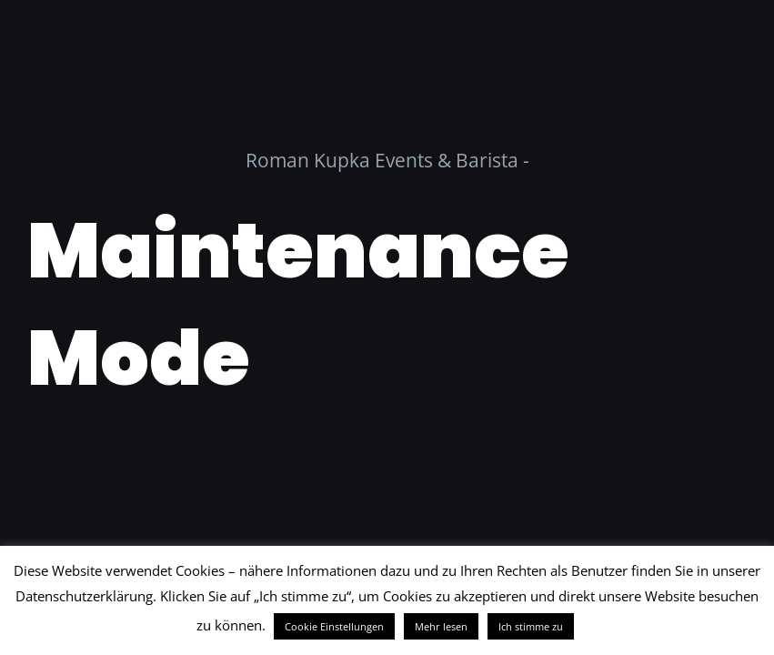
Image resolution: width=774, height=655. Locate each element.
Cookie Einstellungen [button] (334, 626)
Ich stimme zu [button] (530, 626)
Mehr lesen (441, 626)
